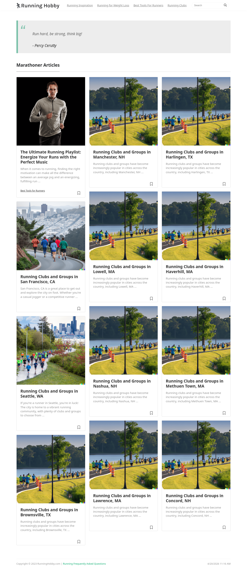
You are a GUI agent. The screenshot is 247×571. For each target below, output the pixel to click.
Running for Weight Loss (113, 5)
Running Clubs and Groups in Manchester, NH (122, 154)
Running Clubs (177, 5)
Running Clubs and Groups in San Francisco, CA (49, 279)
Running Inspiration (80, 5)
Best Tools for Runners (32, 190)
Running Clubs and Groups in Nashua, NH (122, 383)
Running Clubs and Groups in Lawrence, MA (122, 498)
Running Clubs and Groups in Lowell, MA (122, 269)
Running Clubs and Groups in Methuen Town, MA (194, 383)
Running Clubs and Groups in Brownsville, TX (49, 512)
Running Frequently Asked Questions (84, 563)
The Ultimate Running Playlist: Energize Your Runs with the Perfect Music (50, 157)
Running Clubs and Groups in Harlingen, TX (194, 154)
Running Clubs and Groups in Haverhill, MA (194, 269)
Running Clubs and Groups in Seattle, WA (49, 393)
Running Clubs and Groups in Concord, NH (194, 498)
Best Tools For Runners (148, 5)
